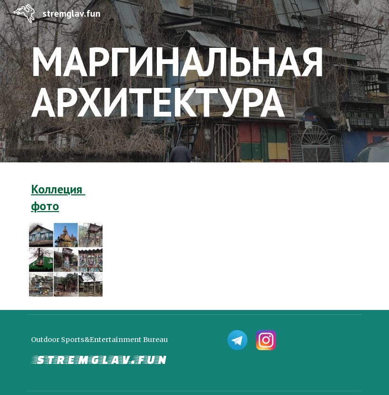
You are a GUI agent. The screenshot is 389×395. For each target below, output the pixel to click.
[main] (194, 81)
